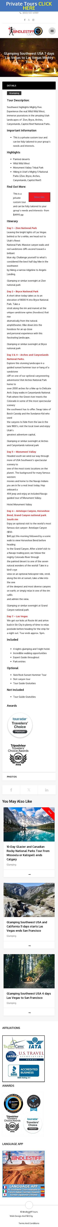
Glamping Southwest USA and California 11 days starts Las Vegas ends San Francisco (27, 926)
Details (11, 85)
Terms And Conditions (29, 1223)
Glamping (14, 93)
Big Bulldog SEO (40, 1216)
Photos (12, 776)
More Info (39, 197)
